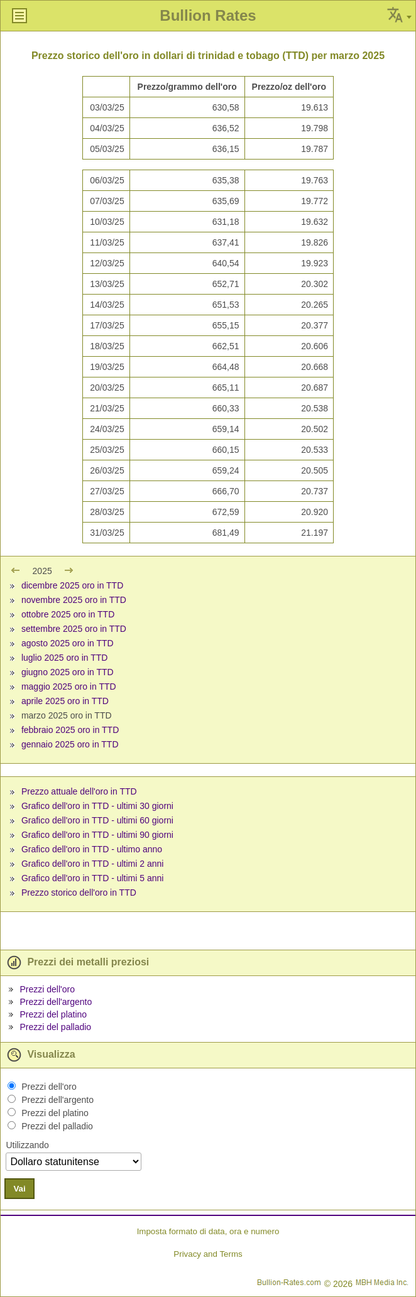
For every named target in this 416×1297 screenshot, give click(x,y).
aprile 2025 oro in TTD (65, 701)
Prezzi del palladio (55, 1027)
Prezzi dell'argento (55, 1002)
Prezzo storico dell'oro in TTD (78, 892)
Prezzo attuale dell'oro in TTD (79, 791)
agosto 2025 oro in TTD (67, 643)
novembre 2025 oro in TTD (73, 600)
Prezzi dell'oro (47, 989)
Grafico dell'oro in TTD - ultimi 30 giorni (97, 806)
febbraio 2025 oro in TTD (70, 730)
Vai (19, 1188)
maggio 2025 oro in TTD (68, 686)
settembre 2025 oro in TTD (73, 629)
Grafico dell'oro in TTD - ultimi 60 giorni (97, 820)
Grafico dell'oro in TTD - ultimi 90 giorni (97, 835)
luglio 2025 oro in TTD (64, 658)
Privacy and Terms (207, 1254)
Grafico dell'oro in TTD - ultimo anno (91, 849)
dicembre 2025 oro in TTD (72, 585)
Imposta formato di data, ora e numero (208, 1231)
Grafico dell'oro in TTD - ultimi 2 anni (92, 864)
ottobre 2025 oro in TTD (67, 614)
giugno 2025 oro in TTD (67, 672)
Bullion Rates (208, 15)
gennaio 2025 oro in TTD (70, 744)
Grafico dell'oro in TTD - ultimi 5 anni (92, 878)
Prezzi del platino (53, 1014)
